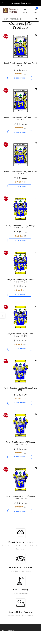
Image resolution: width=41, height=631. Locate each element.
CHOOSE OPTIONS (19, 78)
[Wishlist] (35, 35)
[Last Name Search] (20, 19)
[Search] (36, 19)
